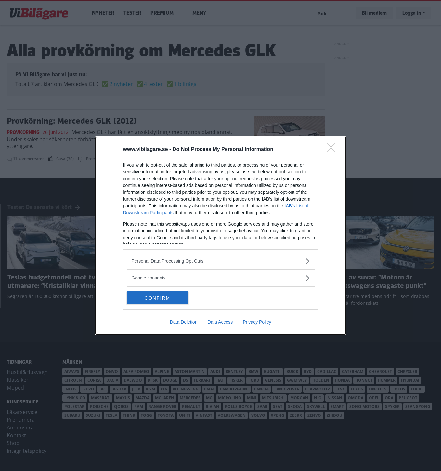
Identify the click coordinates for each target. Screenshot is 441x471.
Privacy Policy (257, 322)
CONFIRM (157, 297)
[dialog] (221, 235)
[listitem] (221, 261)
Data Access (220, 322)
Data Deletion (184, 322)
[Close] (333, 149)
